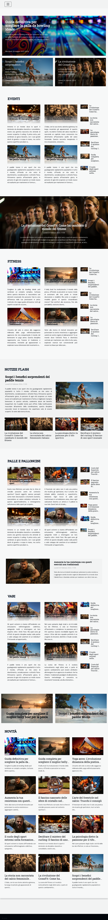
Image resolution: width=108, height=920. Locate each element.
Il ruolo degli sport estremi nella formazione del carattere (94, 173)
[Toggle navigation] (8, 4)
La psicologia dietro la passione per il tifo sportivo (94, 135)
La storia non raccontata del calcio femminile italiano (60, 118)
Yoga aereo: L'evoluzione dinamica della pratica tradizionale (20, 322)
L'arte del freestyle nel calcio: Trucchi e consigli (60, 480)
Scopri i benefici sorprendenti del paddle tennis (14, 66)
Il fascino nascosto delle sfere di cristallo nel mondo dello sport (23, 481)
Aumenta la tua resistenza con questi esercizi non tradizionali (61, 322)
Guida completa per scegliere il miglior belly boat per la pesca (95, 162)
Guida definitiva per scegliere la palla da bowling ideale (27, 25)
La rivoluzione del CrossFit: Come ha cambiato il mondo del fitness (94, 111)
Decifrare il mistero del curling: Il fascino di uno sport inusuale (24, 118)
